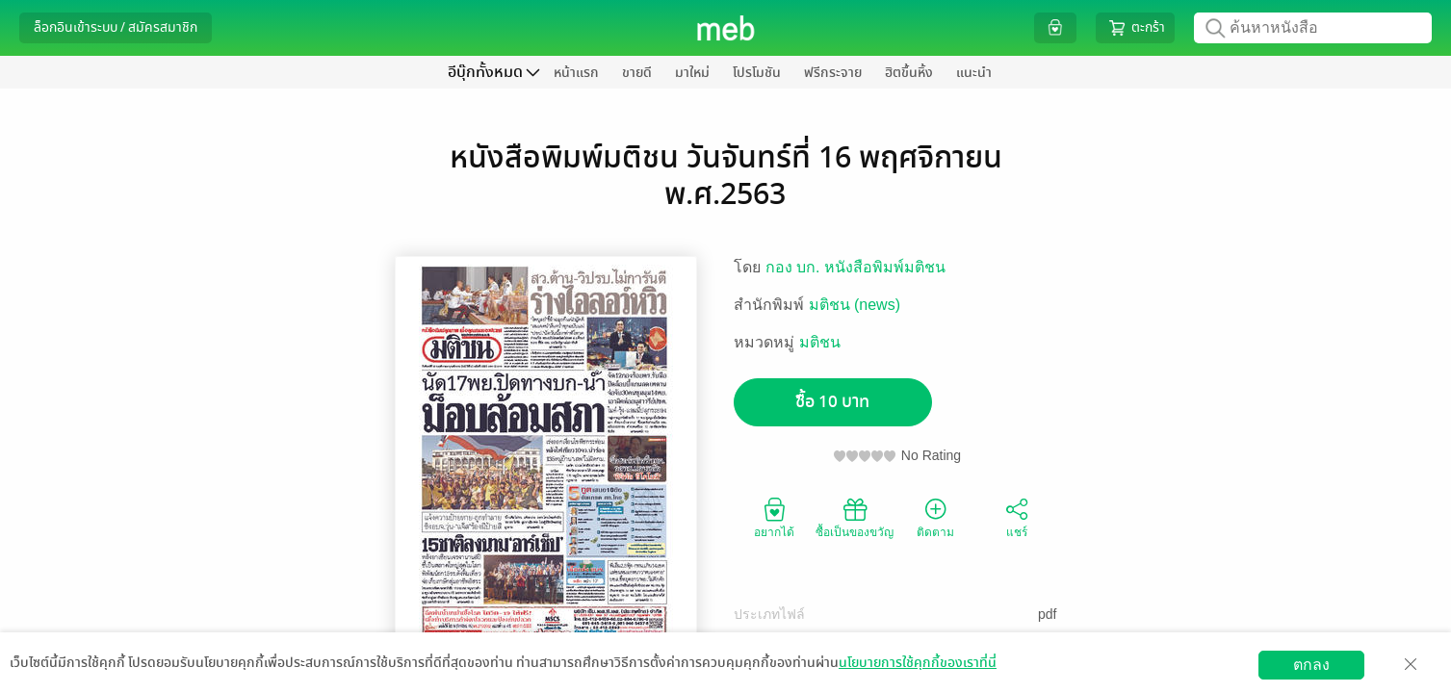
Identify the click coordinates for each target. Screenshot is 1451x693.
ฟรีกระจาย (833, 73)
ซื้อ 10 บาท (832, 402)
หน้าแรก (576, 73)
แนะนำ (974, 73)
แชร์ (1016, 517)
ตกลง (1311, 664)
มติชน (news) (854, 304)
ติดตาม (935, 517)
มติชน (820, 342)
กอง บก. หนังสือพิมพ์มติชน (855, 267)
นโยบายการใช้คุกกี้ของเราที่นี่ (918, 663)
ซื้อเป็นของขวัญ (855, 517)
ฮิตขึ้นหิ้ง (909, 73)
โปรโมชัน (757, 73)
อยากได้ (774, 517)
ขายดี (637, 73)
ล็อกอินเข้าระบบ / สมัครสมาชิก (115, 27)
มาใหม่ (692, 73)
